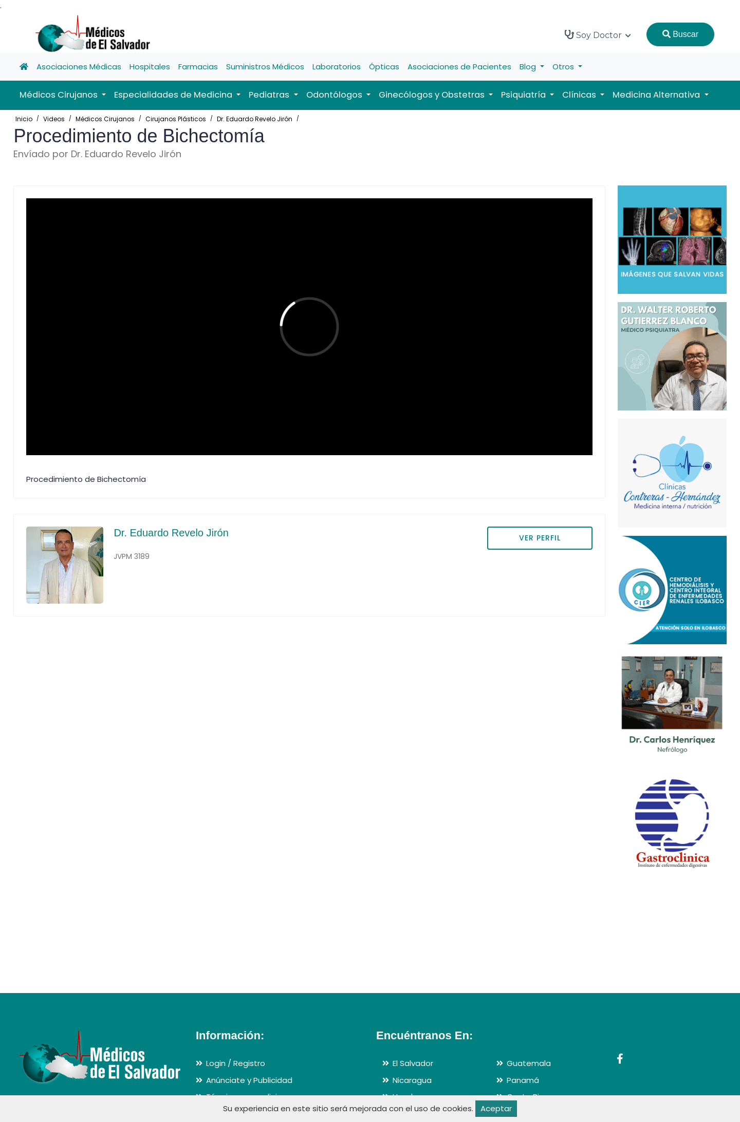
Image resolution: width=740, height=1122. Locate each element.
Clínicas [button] (580, 95)
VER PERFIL (540, 538)
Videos (54, 119)
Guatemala (529, 1063)
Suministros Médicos (265, 66)
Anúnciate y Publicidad (249, 1080)
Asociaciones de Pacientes (459, 66)
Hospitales (150, 66)
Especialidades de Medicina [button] (174, 95)
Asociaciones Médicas (78, 66)
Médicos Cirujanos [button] (60, 95)
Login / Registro (235, 1063)
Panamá (523, 1080)
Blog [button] (529, 66)
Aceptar (496, 1108)
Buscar (680, 34)
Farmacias (198, 66)
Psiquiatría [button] (524, 95)
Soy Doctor (598, 35)
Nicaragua (412, 1080)
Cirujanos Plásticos (175, 119)
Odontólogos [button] (335, 95)
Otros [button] (564, 66)
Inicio (23, 119)
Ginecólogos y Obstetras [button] (433, 95)
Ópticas (384, 66)
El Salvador (413, 1063)
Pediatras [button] (270, 95)
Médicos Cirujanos (105, 119)
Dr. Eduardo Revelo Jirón (254, 119)
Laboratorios (336, 66)
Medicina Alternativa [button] (657, 95)
